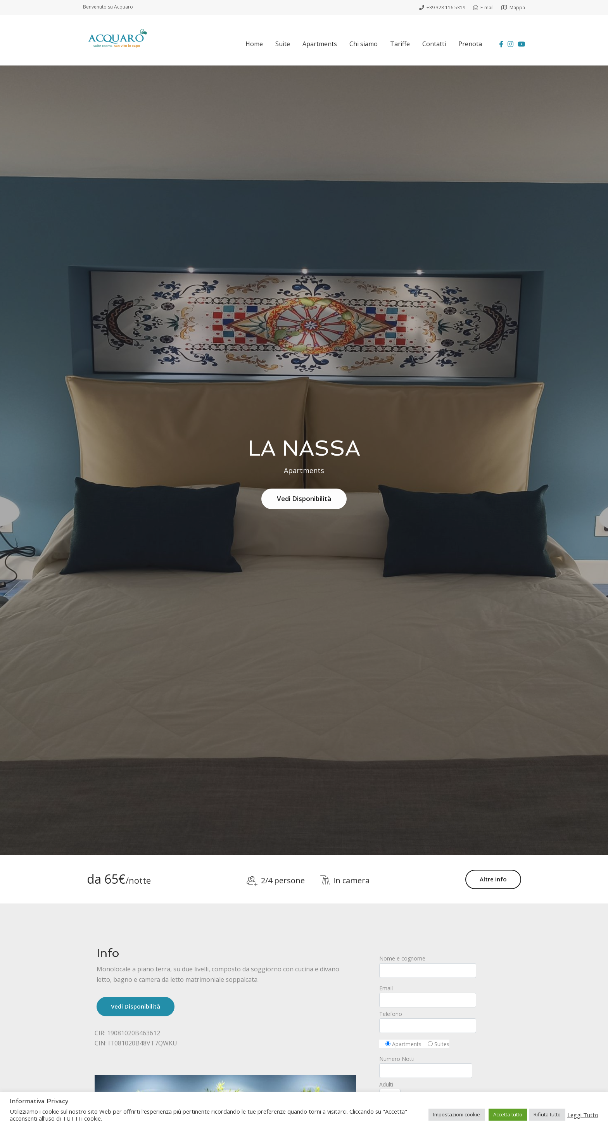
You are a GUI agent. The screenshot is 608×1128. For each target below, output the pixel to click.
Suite (282, 44)
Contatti (434, 44)
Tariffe (400, 44)
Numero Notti (425, 1064)
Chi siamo (363, 44)
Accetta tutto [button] (507, 1114)
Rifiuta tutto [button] (547, 1114)
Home (254, 44)
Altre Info (493, 879)
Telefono (446, 1021)
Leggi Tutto (582, 1114)
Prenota (470, 44)
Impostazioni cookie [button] (456, 1114)
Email (446, 996)
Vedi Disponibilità (304, 498)
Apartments (319, 44)
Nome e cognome (446, 966)
